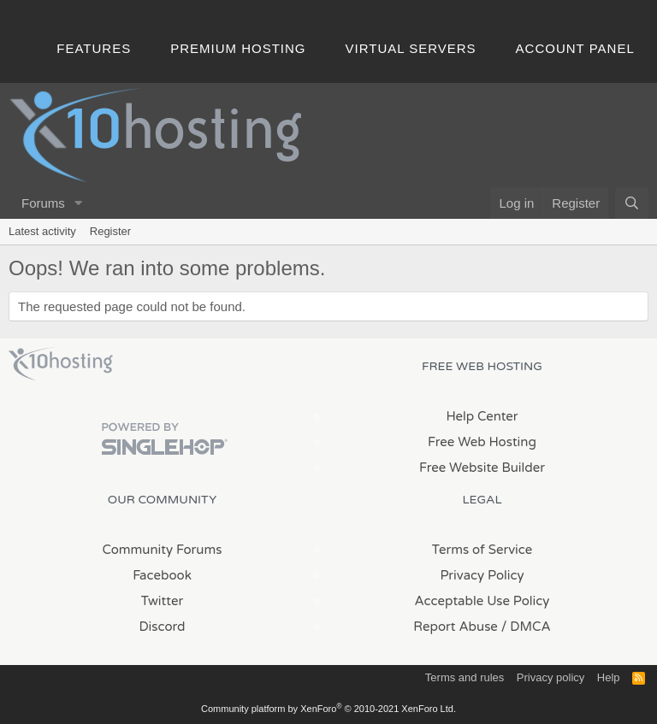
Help (608, 677)
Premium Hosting (237, 48)
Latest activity (42, 231)
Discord (162, 626)
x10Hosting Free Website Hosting (61, 364)
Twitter (162, 601)
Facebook (162, 575)
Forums (43, 203)
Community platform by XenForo (328, 708)
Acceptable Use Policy (482, 601)
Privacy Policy (482, 575)
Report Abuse (455, 626)
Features (93, 48)
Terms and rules (464, 677)
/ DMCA (526, 626)
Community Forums (162, 549)
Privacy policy (550, 677)
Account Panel (575, 48)
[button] (79, 203)
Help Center (482, 416)
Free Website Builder (482, 467)
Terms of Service (482, 549)
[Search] (631, 203)
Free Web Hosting (482, 442)
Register (110, 231)
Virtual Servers (411, 48)
